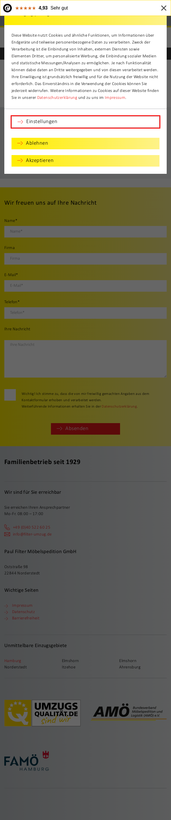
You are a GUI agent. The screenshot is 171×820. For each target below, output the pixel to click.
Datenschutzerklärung (57, 98)
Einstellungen (41, 122)
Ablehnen (37, 143)
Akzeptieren (40, 160)
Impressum (115, 98)
